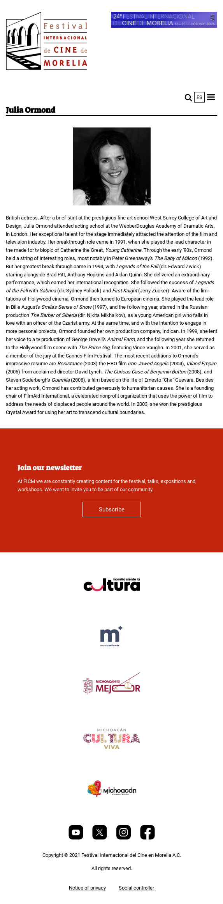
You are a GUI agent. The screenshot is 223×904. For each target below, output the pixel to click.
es (199, 97)
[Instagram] (124, 838)
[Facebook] (147, 838)
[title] (112, 603)
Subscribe (112, 509)
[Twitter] (100, 838)
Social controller (136, 888)
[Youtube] (76, 838)
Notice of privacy (87, 888)
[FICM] (47, 42)
